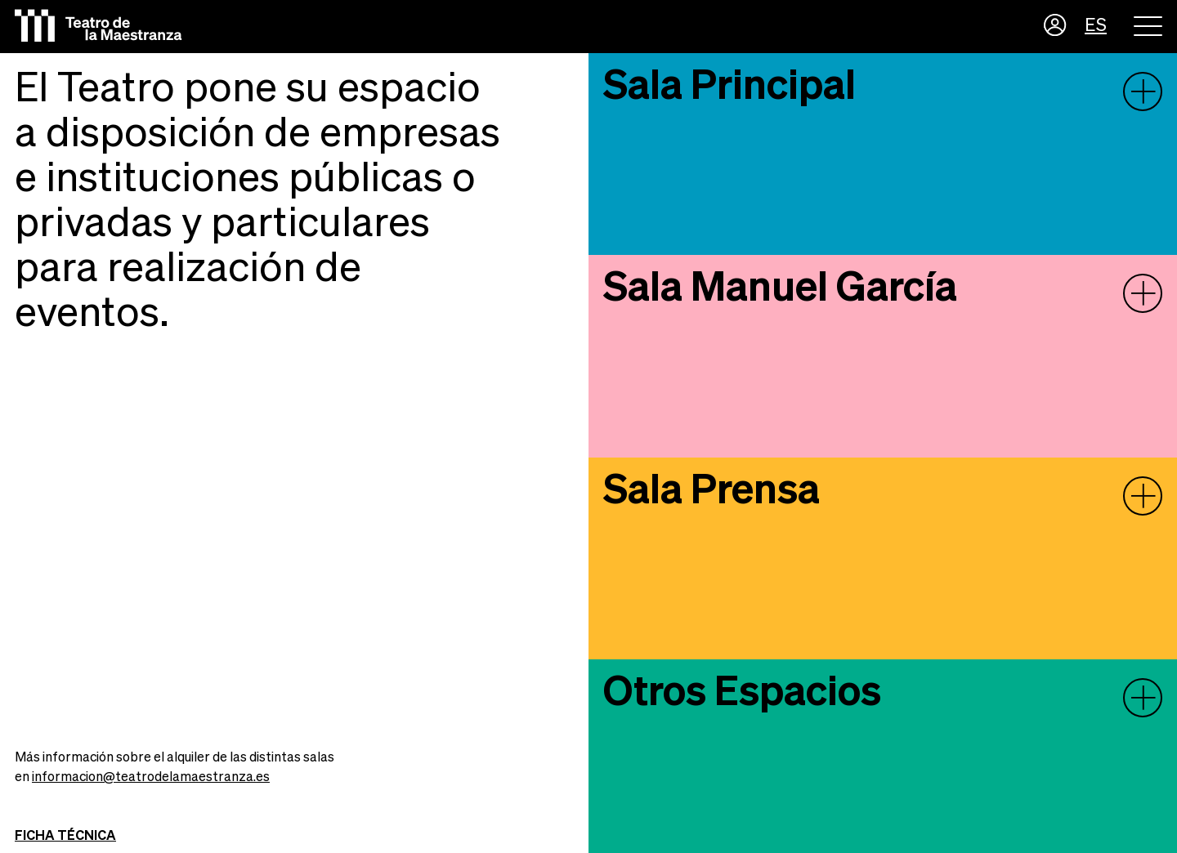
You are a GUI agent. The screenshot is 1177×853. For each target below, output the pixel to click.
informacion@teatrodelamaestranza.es (151, 777)
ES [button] (1096, 26)
